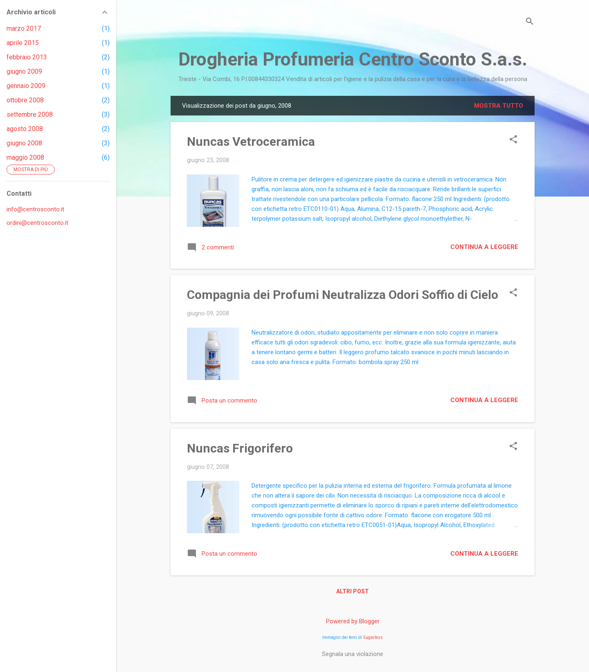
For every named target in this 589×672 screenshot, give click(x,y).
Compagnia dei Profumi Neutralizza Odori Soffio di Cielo (342, 294)
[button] (513, 140)
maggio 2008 (25, 157)
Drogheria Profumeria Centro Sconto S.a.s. (352, 59)
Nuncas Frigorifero (240, 448)
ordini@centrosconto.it (37, 222)
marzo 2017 (24, 28)
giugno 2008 (24, 143)
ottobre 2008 (25, 100)
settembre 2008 (30, 114)
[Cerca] (530, 22)
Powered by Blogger (353, 621)
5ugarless (373, 637)
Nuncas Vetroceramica (251, 141)
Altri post (352, 591)
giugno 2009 (24, 71)
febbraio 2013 (27, 57)
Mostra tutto (498, 105)
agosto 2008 (25, 129)
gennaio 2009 (26, 86)
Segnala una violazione (352, 654)
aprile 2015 (23, 43)
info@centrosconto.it (35, 209)
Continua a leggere (484, 247)
